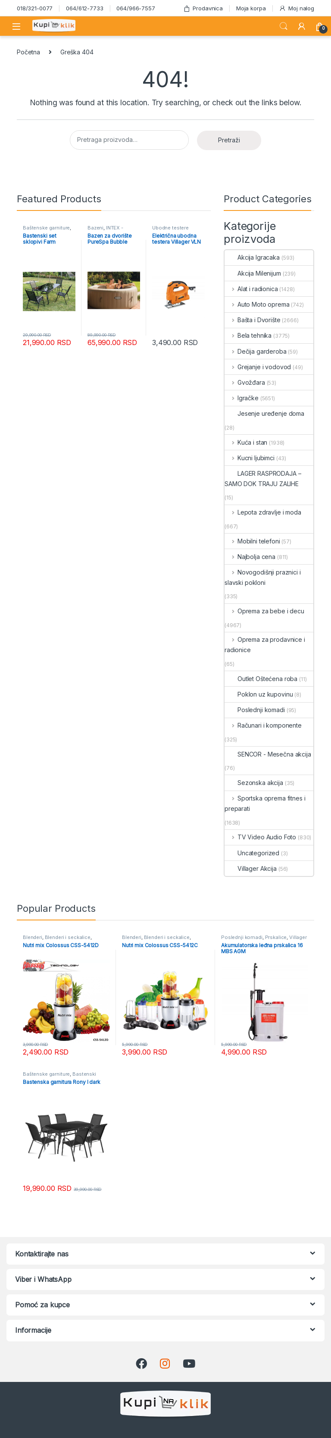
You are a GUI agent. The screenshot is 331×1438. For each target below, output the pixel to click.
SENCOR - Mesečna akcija (268, 754)
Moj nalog (296, 8)
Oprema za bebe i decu (264, 611)
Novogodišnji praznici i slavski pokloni (263, 577)
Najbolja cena (250, 556)
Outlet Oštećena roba (261, 678)
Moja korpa (251, 8)
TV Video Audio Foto (260, 837)
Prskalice (276, 937)
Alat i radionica (251, 288)
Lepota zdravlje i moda (263, 512)
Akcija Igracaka (252, 257)
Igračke (242, 398)
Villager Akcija (251, 868)
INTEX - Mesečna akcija (105, 230)
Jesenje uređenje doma (264, 413)
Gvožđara (245, 382)
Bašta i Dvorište (253, 319)
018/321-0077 (35, 8)
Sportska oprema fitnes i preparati (265, 803)
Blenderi (32, 937)
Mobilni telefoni (252, 541)
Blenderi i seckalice (68, 937)
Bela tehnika (248, 335)
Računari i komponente (263, 725)
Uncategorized (252, 853)
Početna (28, 52)
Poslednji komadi (255, 709)
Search (283, 26)
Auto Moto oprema (257, 304)
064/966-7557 (135, 8)
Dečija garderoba (256, 351)
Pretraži (229, 140)
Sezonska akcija (254, 782)
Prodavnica (203, 8)
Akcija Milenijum (253, 273)
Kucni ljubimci (250, 458)
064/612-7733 (84, 8)
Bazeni (95, 228)
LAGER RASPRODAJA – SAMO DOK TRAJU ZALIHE (263, 478)
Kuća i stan (246, 442)
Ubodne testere (170, 228)
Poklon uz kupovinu (259, 694)
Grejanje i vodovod (258, 366)
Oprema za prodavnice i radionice (265, 644)
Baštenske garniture (46, 228)
